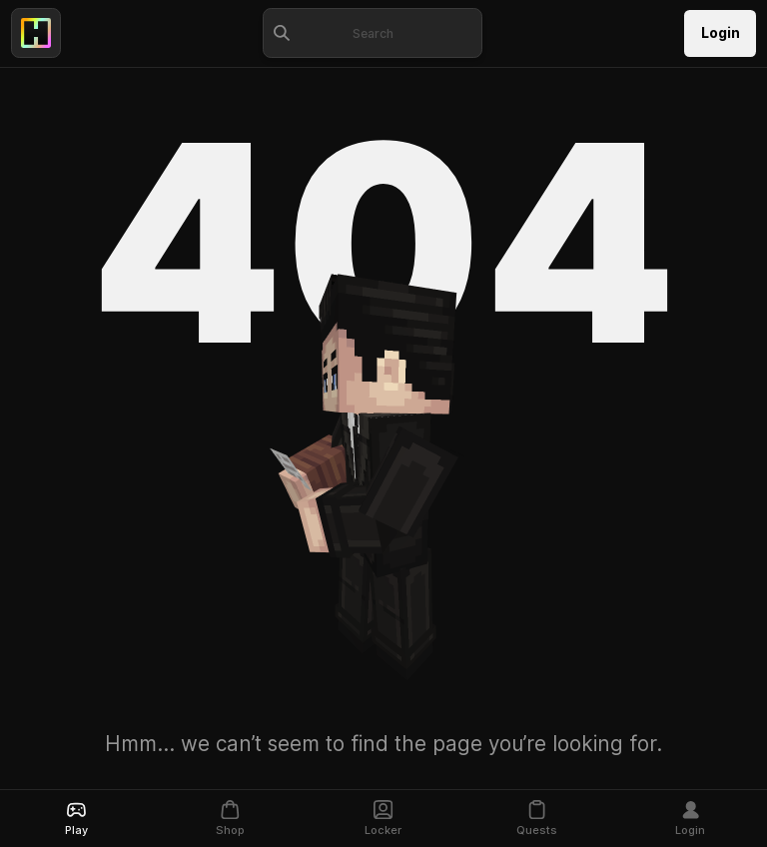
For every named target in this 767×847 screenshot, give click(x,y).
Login (720, 33)
